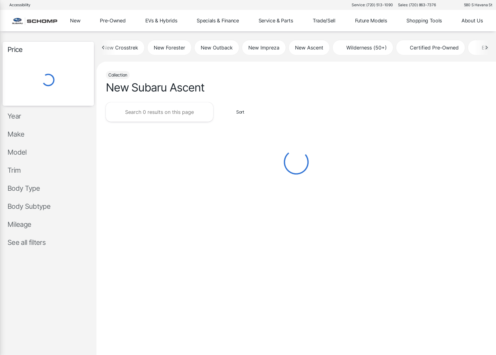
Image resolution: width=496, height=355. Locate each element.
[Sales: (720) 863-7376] (417, 5)
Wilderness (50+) (363, 47)
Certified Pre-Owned (430, 47)
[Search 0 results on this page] (159, 112)
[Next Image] (486, 47)
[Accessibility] (17, 5)
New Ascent (309, 47)
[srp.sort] (236, 112)
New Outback (217, 47)
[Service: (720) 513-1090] (372, 5)
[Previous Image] (103, 47)
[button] (450, 5)
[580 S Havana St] (475, 5)
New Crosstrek (120, 47)
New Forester (169, 47)
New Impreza (263, 47)
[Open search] (482, 21)
